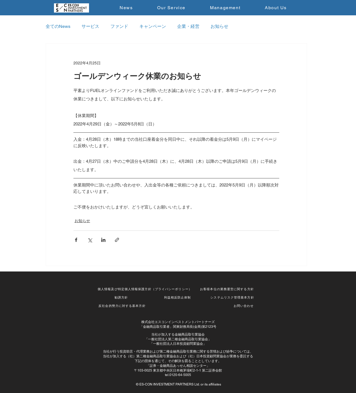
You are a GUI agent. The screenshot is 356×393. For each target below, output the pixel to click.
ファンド (119, 26)
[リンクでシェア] (117, 239)
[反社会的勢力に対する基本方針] (123, 306)
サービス (90, 26)
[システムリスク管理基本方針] (233, 297)
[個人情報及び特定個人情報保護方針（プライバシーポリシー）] (145, 289)
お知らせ (219, 26)
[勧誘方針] (122, 297)
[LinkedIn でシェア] (103, 239)
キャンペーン (152, 26)
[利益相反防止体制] (178, 297)
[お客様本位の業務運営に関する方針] (227, 289)
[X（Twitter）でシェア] (89, 239)
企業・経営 (188, 26)
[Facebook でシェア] (76, 239)
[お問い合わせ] (244, 306)
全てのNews (58, 26)
